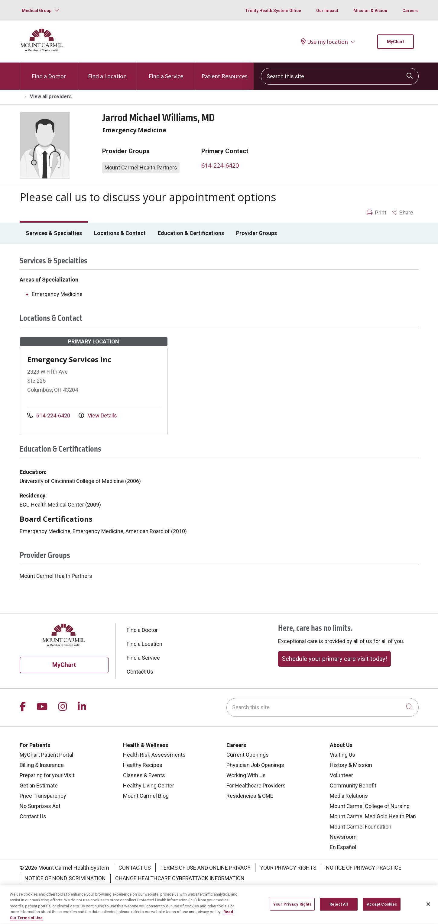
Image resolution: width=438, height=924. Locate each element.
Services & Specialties (54, 233)
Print (376, 212)
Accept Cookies (382, 908)
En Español (343, 847)
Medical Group (36, 10)
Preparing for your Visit (47, 775)
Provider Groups (256, 233)
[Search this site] (340, 76)
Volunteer (341, 775)
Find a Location (107, 71)
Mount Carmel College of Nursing (370, 806)
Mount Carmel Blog (146, 796)
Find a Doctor (49, 71)
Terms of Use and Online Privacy (205, 867)
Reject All (338, 908)
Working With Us (246, 775)
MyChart (395, 41)
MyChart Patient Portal (46, 755)
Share (402, 212)
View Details (98, 415)
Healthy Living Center (148, 785)
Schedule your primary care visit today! (334, 658)
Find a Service (166, 71)
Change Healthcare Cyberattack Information (180, 878)
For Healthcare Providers (256, 785)
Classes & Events (144, 775)
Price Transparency (43, 796)
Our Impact (327, 10)
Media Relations (349, 796)
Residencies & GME (249, 796)
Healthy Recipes (142, 765)
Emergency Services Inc (69, 359)
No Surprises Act (40, 806)
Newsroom (343, 837)
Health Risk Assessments (154, 755)
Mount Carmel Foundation (360, 826)
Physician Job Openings (255, 765)
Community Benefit (353, 785)
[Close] (428, 908)
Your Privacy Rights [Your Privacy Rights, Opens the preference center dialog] (292, 908)
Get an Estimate (39, 785)
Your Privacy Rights (288, 867)
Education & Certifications (191, 233)
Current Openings (247, 755)
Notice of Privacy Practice (363, 867)
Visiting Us (342, 755)
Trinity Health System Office (273, 10)
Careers (410, 10)
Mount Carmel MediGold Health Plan (373, 816)
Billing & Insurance (42, 765)
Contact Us (140, 671)
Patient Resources (224, 71)
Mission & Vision (370, 10)
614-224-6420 (220, 165)
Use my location (324, 42)
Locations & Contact (120, 233)
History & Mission (351, 765)
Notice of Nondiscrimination (65, 878)
